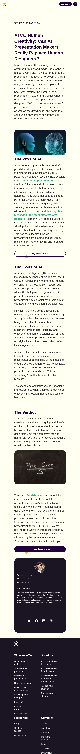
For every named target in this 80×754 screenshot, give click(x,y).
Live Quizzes (20, 713)
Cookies (45, 748)
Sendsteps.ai (34, 495)
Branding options (22, 683)
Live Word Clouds (19, 707)
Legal (43, 744)
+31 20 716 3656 (24, 575)
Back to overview (27, 22)
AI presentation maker (21, 662)
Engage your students (47, 694)
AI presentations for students (49, 662)
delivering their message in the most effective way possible (39, 215)
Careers (45, 732)
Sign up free (65, 4)
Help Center (20, 735)
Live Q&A (19, 702)
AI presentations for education (49, 670)
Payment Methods (45, 738)
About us (45, 728)
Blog (16, 723)
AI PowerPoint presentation (21, 670)
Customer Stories (19, 729)
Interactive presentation (20, 677)
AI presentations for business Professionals (49, 679)
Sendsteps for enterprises (21, 696)
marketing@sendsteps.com (28, 579)
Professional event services (21, 688)
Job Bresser (23, 583)
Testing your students (47, 687)
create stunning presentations (35, 180)
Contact (45, 723)
